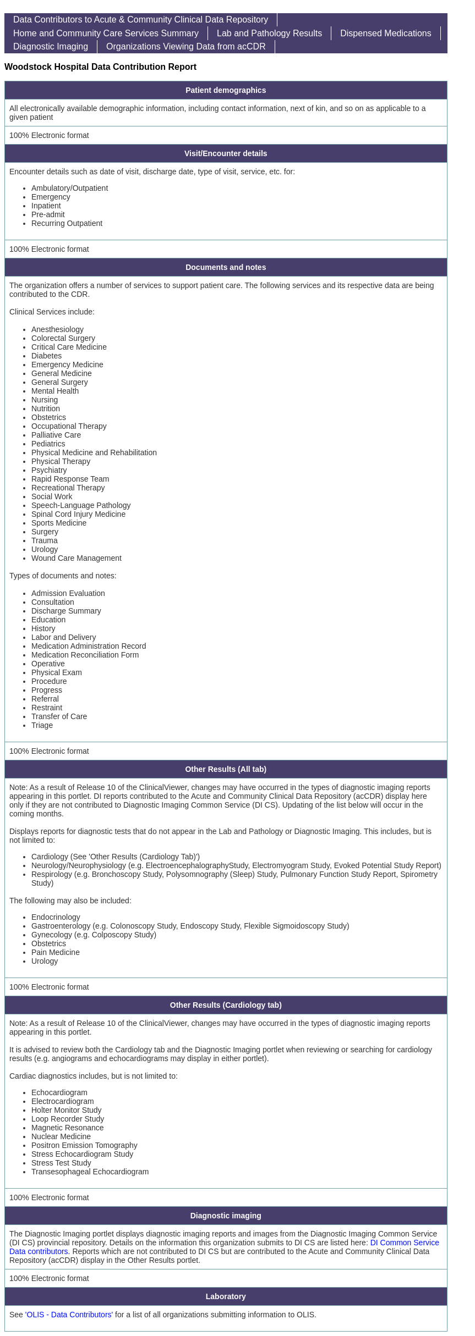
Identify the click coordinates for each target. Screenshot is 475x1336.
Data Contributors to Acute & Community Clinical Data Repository (140, 19)
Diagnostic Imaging (50, 46)
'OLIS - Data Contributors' (69, 1314)
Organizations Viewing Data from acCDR (186, 46)
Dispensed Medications (385, 33)
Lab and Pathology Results (269, 33)
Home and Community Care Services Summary (106, 33)
